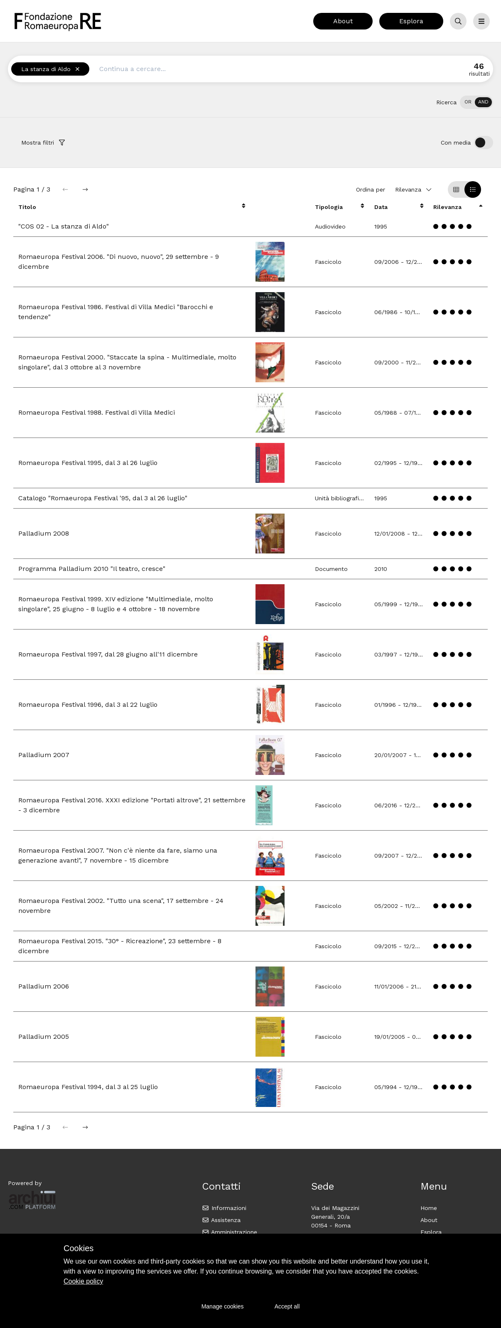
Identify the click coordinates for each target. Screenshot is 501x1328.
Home (428, 1208)
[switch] (476, 102)
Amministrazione (229, 1232)
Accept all (287, 1306)
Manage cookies (222, 1306)
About (343, 21)
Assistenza (221, 1220)
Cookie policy (83, 1281)
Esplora (411, 21)
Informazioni (224, 1208)
